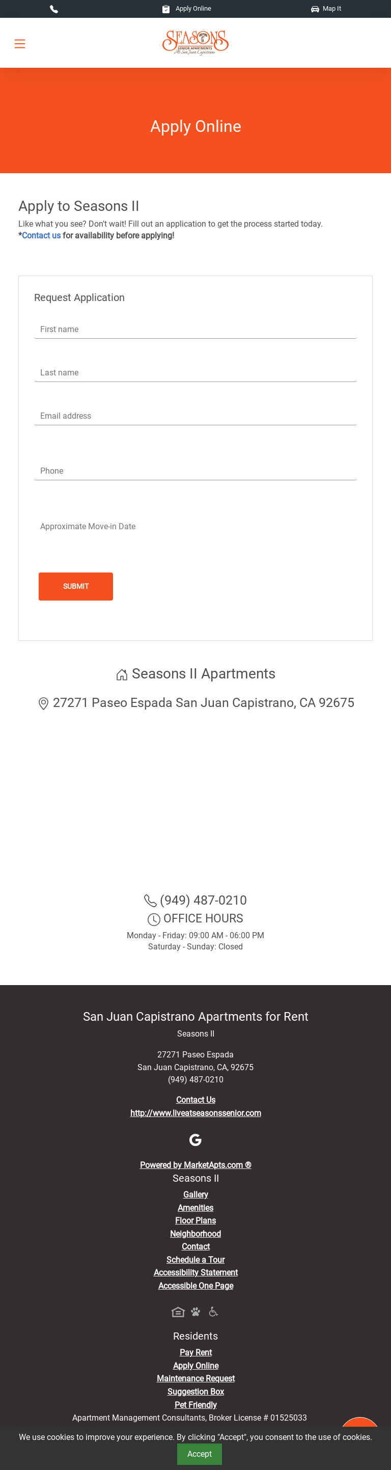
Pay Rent (196, 1352)
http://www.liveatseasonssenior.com (195, 1113)
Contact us (41, 235)
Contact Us (195, 1100)
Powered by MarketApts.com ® (196, 1165)
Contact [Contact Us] (196, 1246)
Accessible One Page (195, 1286)
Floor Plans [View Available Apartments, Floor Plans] (195, 1221)
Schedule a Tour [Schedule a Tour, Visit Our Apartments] (195, 1260)
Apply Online (186, 8)
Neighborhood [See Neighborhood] (195, 1234)
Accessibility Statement (196, 1272)
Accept (199, 1454)
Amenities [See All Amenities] (195, 1208)
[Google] (195, 1139)
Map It (326, 8)
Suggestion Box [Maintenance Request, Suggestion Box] (195, 1392)
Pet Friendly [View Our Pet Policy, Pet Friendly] (196, 1405)
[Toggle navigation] (20, 43)
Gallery (195, 1195)
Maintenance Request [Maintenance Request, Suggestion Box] (196, 1378)
